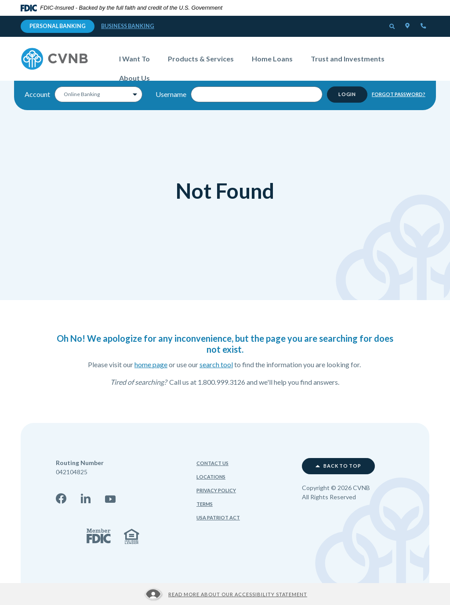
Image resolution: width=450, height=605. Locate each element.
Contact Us (212, 463)
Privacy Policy (216, 490)
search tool (216, 364)
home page (150, 364)
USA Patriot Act (218, 517)
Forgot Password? (398, 96)
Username (171, 96)
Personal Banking (57, 26)
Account (37, 96)
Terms (204, 504)
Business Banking (127, 26)
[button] (392, 27)
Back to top (338, 466)
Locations (210, 477)
